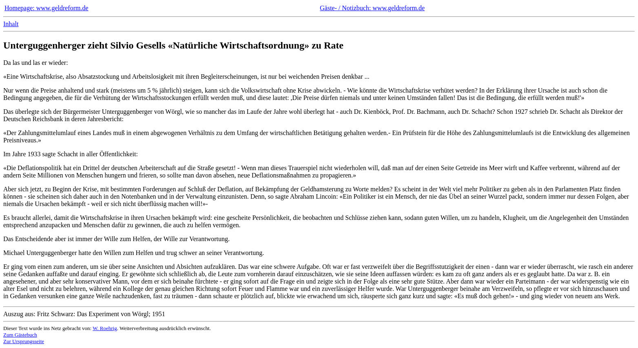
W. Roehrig (105, 328)
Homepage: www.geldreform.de (46, 7)
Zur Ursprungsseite (23, 341)
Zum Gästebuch (20, 335)
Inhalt (10, 23)
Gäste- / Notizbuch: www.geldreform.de (372, 7)
